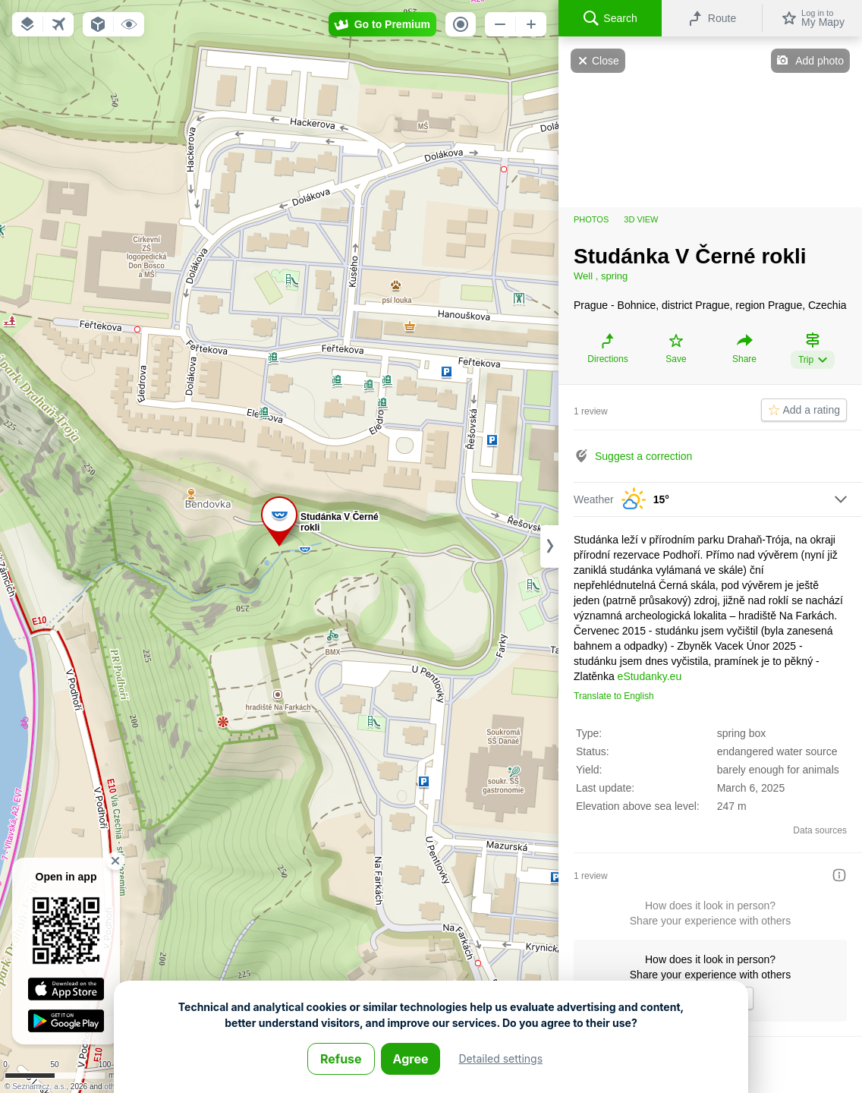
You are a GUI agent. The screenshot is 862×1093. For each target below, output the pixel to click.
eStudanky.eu (650, 676)
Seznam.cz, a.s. (39, 1086)
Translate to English (614, 696)
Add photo (819, 61)
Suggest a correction (643, 456)
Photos (591, 219)
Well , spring (601, 276)
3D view (641, 219)
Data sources (820, 830)
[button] (27, 24)
